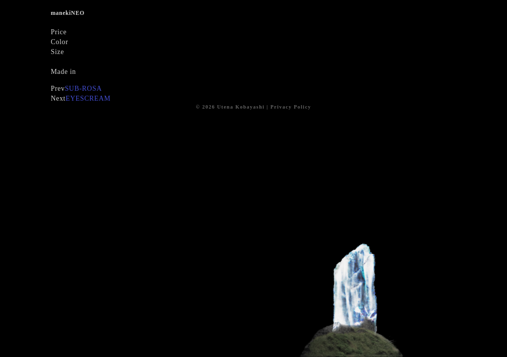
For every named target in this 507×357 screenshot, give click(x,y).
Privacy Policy (290, 107)
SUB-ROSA (83, 88)
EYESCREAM (87, 98)
